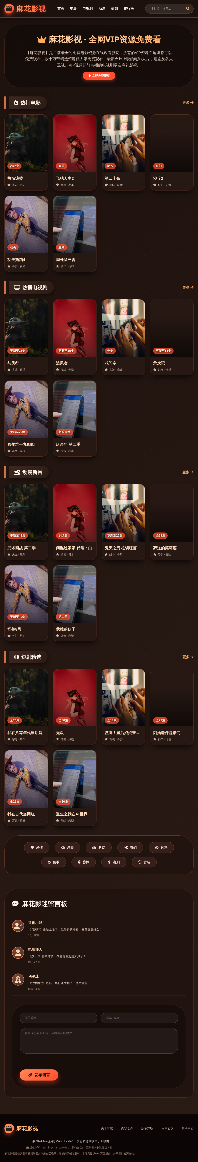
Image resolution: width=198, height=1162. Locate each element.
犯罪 (53, 862)
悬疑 (67, 847)
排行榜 (129, 8)
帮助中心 (188, 1128)
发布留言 (39, 1074)
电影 (73, 8)
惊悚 (83, 862)
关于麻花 (107, 1128)
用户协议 (167, 1128)
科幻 (98, 847)
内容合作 (127, 1128)
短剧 (114, 8)
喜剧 (113, 862)
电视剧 (88, 8)
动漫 (102, 8)
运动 (161, 847)
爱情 (37, 847)
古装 (144, 862)
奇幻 (130, 847)
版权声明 (147, 1128)
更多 (188, 102)
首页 (60, 8)
